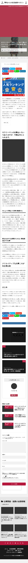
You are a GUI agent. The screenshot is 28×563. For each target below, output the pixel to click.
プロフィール (10, 550)
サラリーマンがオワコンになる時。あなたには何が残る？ (20, 425)
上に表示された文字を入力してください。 (10, 477)
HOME (3, 58)
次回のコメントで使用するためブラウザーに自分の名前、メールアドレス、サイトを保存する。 (14, 474)
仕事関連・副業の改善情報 (8, 50)
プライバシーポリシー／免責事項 (14, 552)
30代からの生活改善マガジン (14, 2)
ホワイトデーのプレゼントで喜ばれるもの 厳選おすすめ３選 (20, 408)
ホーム (6, 548)
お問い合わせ (18, 550)
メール (4, 460)
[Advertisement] (14, 22)
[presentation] (11, 487)
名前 (3, 454)
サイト (3, 466)
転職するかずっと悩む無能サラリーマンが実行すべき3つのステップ (7, 536)
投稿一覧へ (13, 395)
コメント (4, 440)
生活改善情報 (12, 548)
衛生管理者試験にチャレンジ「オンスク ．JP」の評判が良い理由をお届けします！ (7, 519)
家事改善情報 (20, 548)
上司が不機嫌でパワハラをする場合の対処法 (20, 415)
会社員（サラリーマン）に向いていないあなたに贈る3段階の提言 (21, 536)
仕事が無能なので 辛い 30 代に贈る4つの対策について (21, 517)
